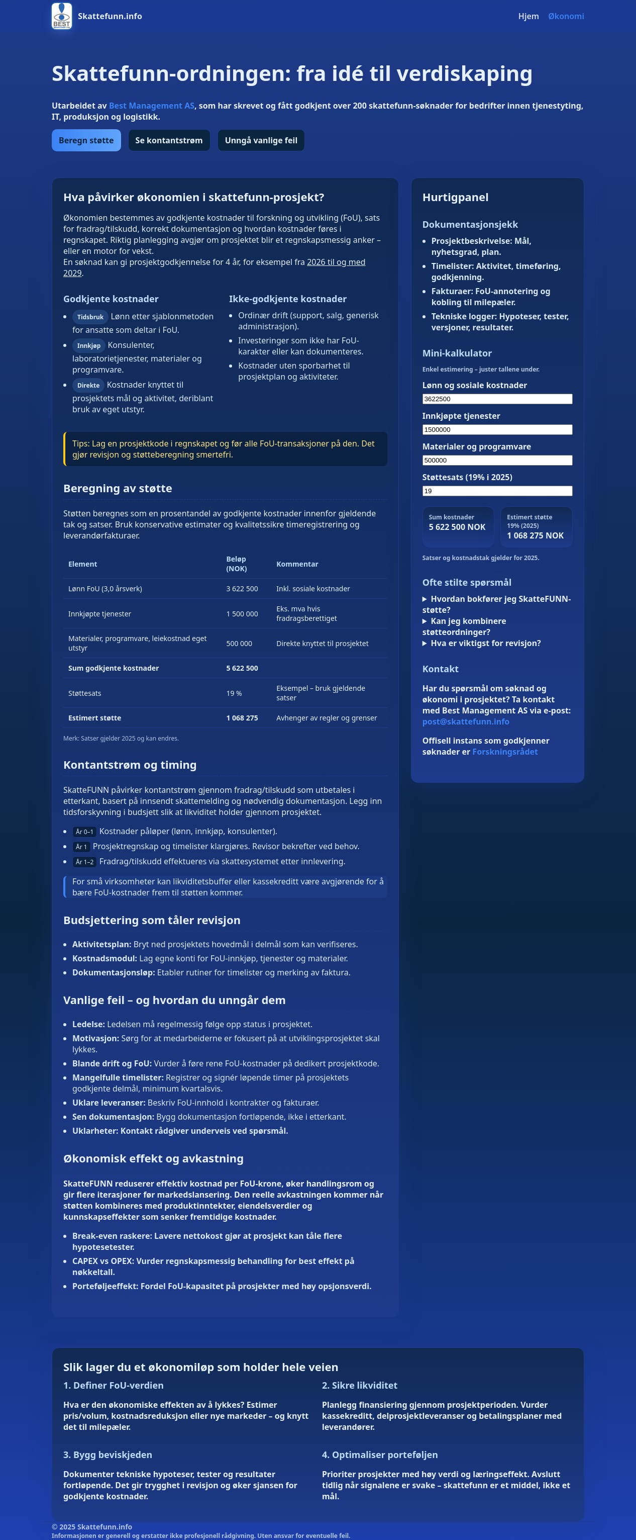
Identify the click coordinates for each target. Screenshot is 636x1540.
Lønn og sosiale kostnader (474, 385)
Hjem (528, 16)
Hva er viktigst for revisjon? (486, 643)
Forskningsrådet (505, 751)
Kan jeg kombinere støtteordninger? (464, 626)
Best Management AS (151, 105)
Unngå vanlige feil (261, 140)
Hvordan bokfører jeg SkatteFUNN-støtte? (496, 604)
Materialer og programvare (477, 446)
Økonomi (566, 16)
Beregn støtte (86, 140)
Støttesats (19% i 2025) (467, 477)
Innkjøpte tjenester (461, 415)
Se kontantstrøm (169, 140)
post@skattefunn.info (466, 721)
